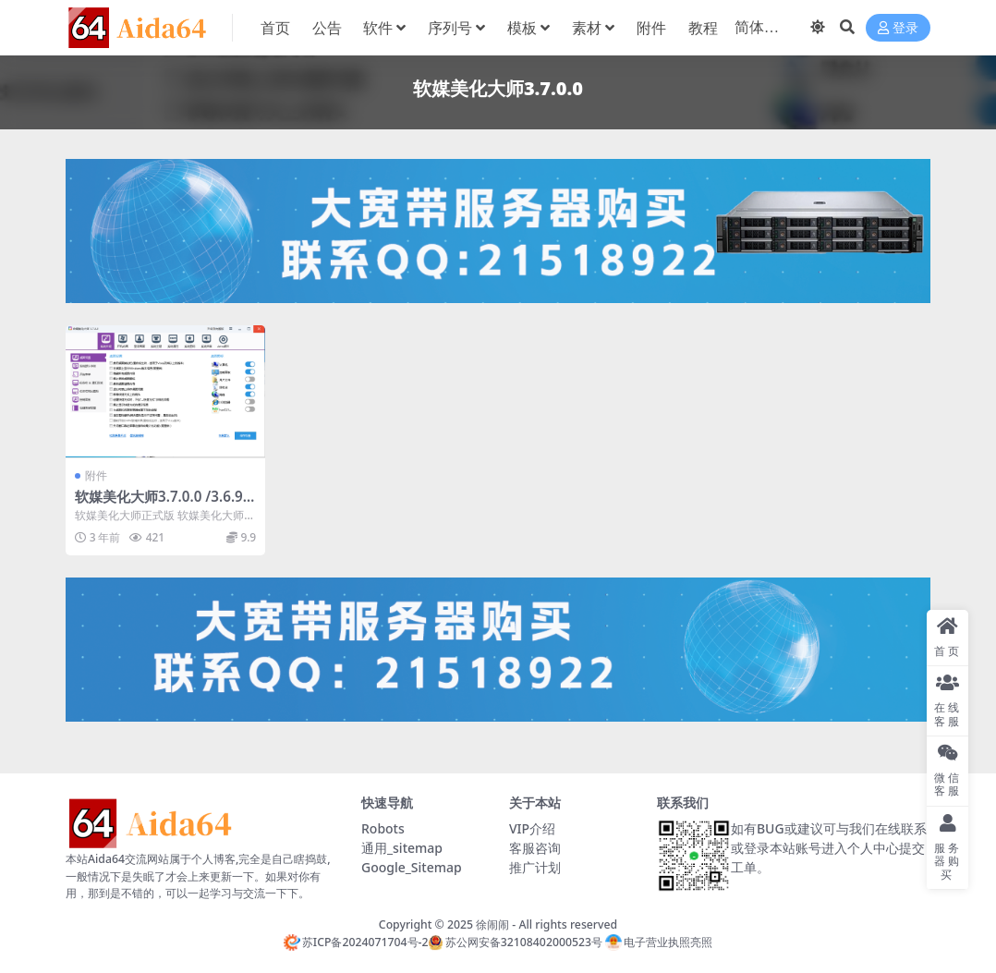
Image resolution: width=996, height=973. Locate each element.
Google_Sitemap (411, 867)
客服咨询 (535, 848)
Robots (383, 828)
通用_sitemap (402, 848)
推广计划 (535, 867)
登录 (898, 28)
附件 (96, 475)
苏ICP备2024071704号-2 (356, 942)
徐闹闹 (492, 924)
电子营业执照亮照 (658, 942)
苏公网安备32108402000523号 (514, 942)
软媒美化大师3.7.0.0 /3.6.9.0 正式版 (165, 504)
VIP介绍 (532, 828)
